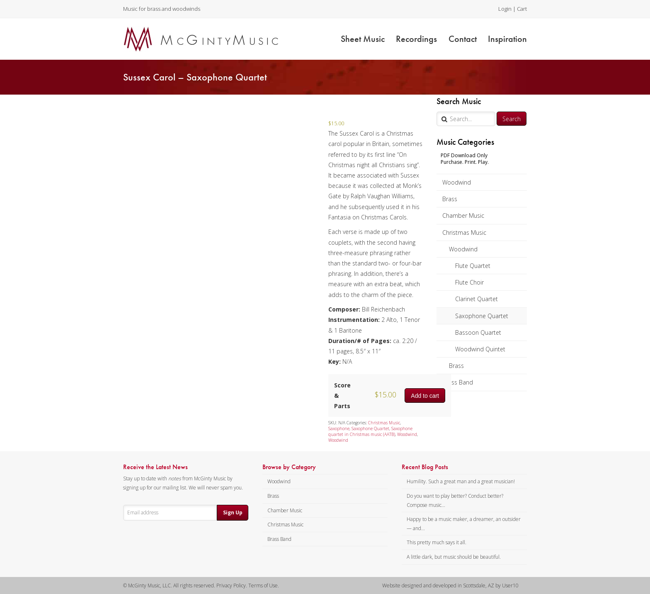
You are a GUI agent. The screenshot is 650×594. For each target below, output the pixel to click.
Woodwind (456, 182)
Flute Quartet (472, 266)
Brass (449, 199)
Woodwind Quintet (480, 349)
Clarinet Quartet (476, 299)
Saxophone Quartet (481, 316)
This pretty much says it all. (436, 542)
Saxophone (338, 428)
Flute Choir (469, 282)
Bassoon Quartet (478, 332)
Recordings (416, 39)
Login (505, 8)
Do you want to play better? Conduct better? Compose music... (455, 500)
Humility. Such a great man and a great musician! (461, 481)
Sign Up (233, 512)
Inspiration (507, 39)
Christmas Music (464, 232)
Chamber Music (463, 215)
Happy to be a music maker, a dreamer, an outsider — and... (464, 524)
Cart (522, 8)
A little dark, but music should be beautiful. (454, 556)
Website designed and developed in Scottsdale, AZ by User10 (450, 585)
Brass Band (457, 382)
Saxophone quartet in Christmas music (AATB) (370, 431)
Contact (463, 39)
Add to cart (425, 395)
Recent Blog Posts (425, 467)
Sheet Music (363, 39)
